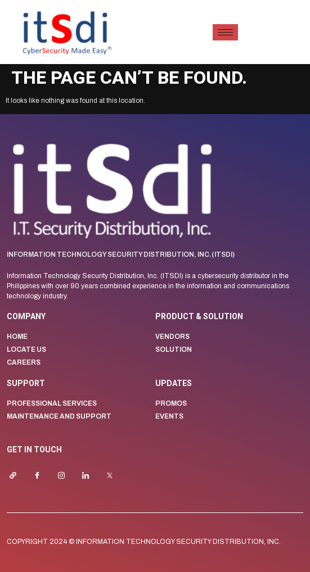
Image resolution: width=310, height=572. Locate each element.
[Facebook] (42, 475)
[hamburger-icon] (225, 32)
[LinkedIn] (90, 475)
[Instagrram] (66, 475)
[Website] (18, 475)
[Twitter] (114, 475)
